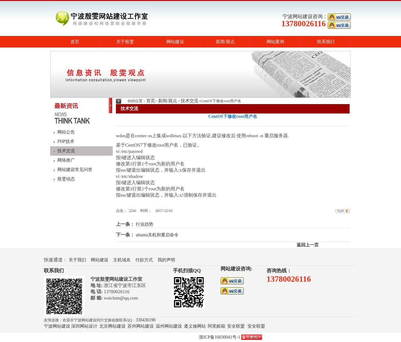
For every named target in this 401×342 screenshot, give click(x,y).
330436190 (145, 320)
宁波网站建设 (57, 326)
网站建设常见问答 (74, 169)
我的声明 (166, 260)
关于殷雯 (125, 41)
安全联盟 (236, 326)
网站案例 (275, 41)
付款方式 (144, 260)
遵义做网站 (195, 326)
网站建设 (175, 41)
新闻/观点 (225, 41)
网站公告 (66, 132)
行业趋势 (144, 224)
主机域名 (122, 260)
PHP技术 (65, 141)
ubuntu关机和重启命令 (157, 235)
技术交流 (66, 150)
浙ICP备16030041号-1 (219, 337)
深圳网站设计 (84, 326)
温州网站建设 (169, 326)
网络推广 (66, 160)
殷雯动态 (66, 179)
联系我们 (326, 41)
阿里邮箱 (216, 326)
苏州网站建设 (141, 326)
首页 (74, 41)
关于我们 (77, 260)
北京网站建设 (112, 326)
